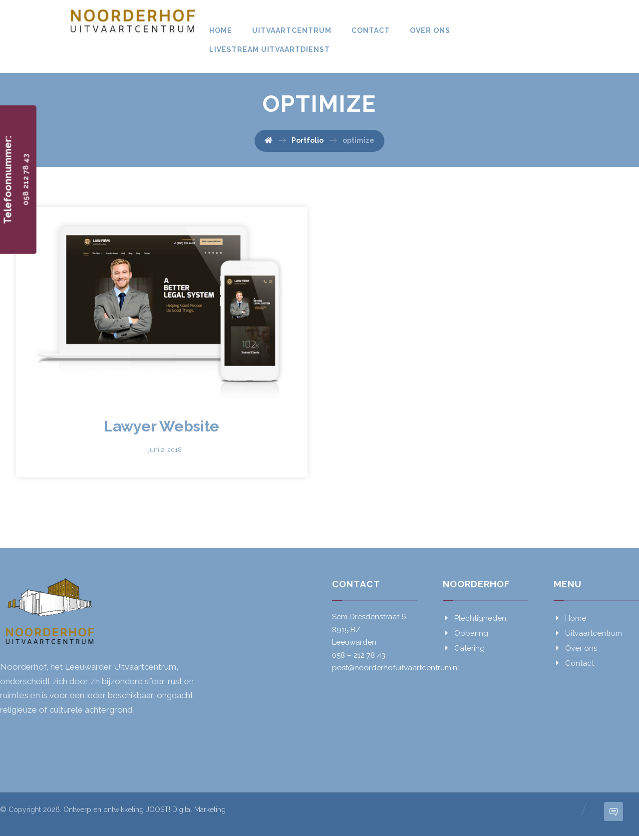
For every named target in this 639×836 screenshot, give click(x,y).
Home (570, 618)
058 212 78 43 (25, 180)
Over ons (575, 648)
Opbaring (465, 633)
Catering (464, 648)
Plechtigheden (474, 618)
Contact (574, 663)
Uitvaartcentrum (588, 633)
